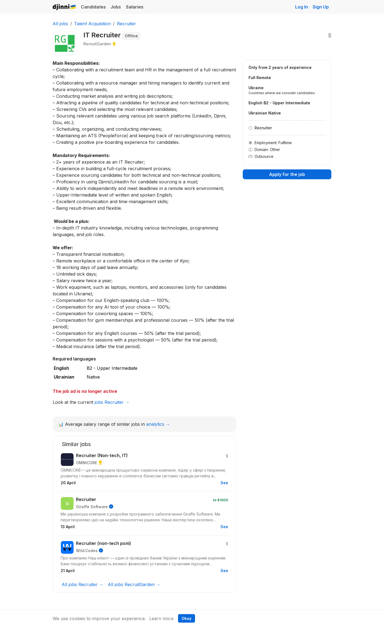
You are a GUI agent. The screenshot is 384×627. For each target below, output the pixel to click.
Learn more (161, 618)
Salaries (134, 7)
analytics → (158, 424)
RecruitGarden (97, 43)
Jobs (116, 7)
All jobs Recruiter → (82, 584)
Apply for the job (287, 174)
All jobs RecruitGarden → (134, 584)
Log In (301, 7)
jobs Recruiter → (112, 402)
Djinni (64, 7)
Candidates (93, 7)
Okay (186, 618)
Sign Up (321, 7)
